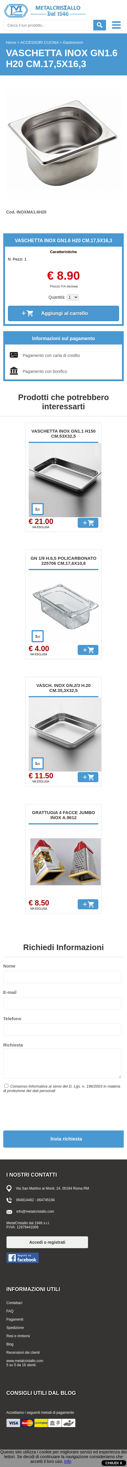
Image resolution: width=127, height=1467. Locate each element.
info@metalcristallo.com (35, 1211)
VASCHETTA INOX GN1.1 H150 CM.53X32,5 (63, 433)
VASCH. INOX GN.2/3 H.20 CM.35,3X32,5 (63, 688)
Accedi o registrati (47, 1242)
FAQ (10, 1311)
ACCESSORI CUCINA (39, 42)
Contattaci (14, 1303)
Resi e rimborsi (18, 1336)
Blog (10, 1344)
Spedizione (15, 1328)
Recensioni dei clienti (23, 1352)
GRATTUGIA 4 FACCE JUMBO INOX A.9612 (63, 815)
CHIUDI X (113, 1463)
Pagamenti (14, 1319)
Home (11, 42)
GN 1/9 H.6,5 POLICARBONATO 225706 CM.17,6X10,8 (64, 561)
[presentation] (48, 1111)
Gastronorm (73, 42)
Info (67, 1461)
